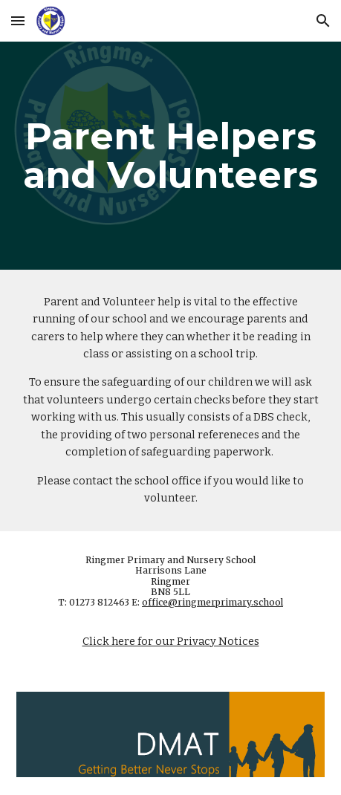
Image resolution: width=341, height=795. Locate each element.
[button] (18, 20)
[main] (170, 155)
